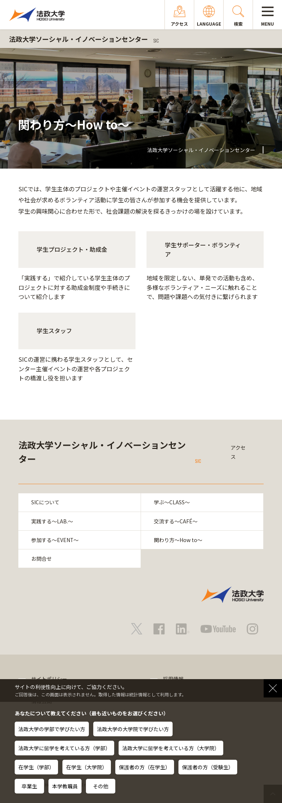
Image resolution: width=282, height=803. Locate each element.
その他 (100, 786)
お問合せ (41, 559)
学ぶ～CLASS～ (172, 502)
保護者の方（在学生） (144, 767)
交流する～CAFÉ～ (176, 521)
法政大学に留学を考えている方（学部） (64, 748)
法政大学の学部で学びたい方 (51, 729)
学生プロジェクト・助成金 (72, 249)
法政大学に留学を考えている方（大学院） (171, 748)
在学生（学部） (36, 767)
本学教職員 (65, 786)
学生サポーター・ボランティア (203, 249)
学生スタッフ (54, 330)
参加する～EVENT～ (55, 540)
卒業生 (29, 786)
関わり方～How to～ (178, 540)
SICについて (45, 502)
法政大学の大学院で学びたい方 (133, 729)
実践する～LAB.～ (52, 521)
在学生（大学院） (86, 767)
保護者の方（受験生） (208, 767)
